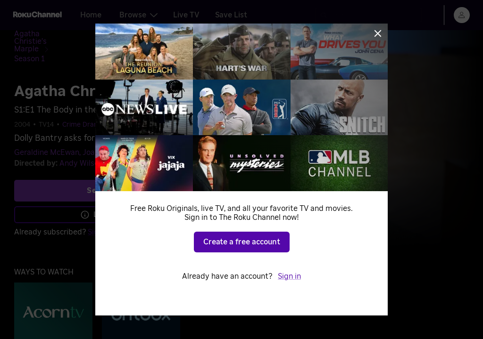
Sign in (289, 276)
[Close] (377, 33)
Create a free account (241, 242)
